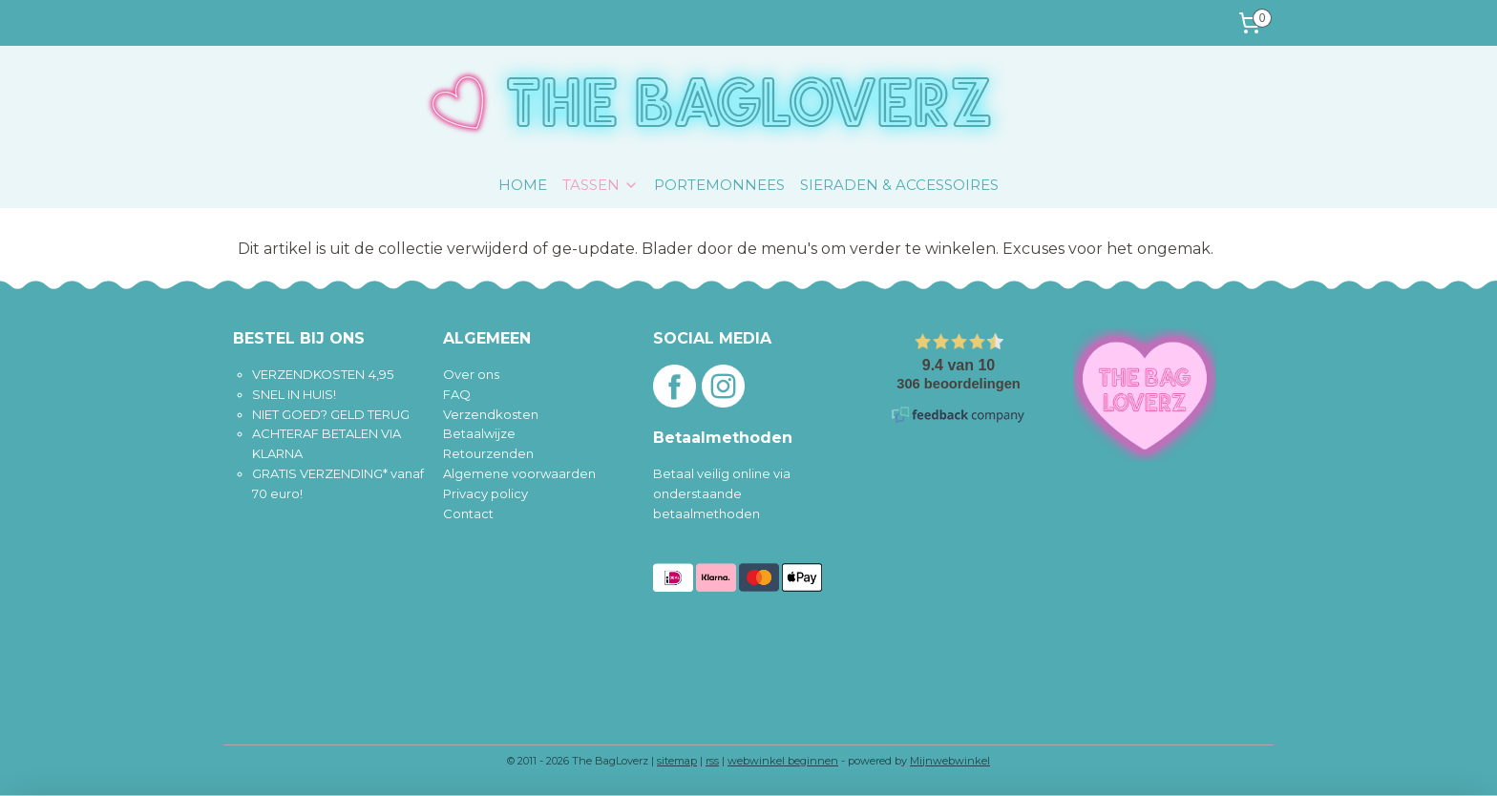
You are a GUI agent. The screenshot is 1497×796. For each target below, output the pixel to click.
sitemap (677, 760)
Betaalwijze (479, 433)
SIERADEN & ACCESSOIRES (899, 185)
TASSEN (600, 185)
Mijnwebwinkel (950, 760)
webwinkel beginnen (782, 760)
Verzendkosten (490, 414)
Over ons (471, 374)
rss (712, 760)
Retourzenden (488, 453)
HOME (522, 185)
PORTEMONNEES (719, 185)
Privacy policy (485, 493)
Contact (468, 513)
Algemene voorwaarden (519, 473)
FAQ (457, 394)
